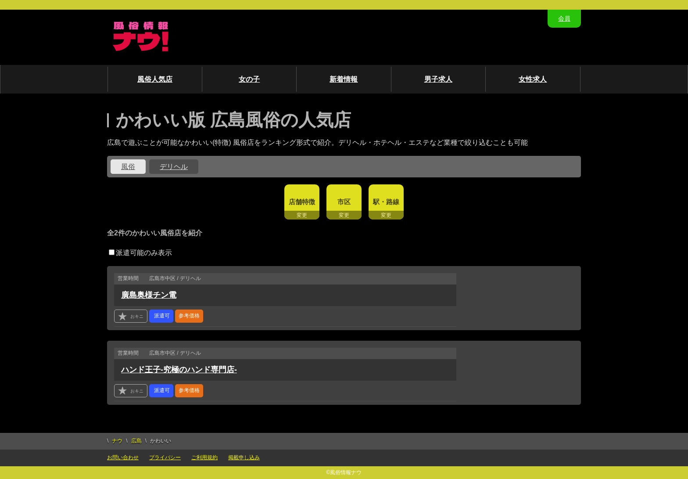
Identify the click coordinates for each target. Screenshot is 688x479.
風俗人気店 (154, 79)
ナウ (117, 441)
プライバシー (165, 457)
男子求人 (438, 79)
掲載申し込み (244, 457)
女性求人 (533, 79)
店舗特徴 (302, 201)
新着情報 (344, 79)
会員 (564, 18)
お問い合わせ (123, 457)
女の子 (249, 79)
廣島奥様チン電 (148, 295)
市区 (344, 201)
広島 (136, 441)
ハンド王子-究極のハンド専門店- (179, 369)
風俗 (128, 166)
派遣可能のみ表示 (140, 252)
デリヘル (174, 166)
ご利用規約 (204, 457)
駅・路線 (386, 201)
